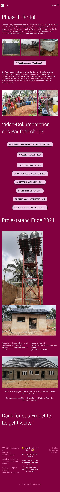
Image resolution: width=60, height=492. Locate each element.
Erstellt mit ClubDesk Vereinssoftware (30, 484)
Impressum (54, 452)
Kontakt (55, 448)
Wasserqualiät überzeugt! (30, 62)
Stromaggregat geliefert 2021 (30, 173)
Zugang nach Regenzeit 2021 (30, 199)
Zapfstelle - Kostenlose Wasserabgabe (30, 144)
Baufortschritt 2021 (30, 165)
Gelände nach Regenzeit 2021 (29, 207)
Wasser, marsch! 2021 (30, 154)
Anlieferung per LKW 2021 (30, 182)
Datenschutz (53, 450)
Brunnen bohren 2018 (30, 190)
